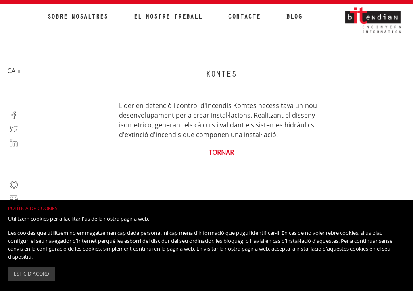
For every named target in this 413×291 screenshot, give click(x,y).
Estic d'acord (31, 273)
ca (12, 70)
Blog (294, 17)
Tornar (221, 152)
